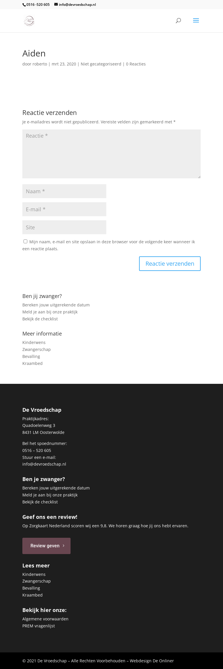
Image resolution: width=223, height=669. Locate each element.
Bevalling (31, 356)
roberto (40, 64)
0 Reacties (136, 64)
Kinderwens (34, 342)
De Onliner (163, 660)
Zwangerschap (36, 349)
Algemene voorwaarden (45, 619)
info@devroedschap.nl (44, 464)
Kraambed (32, 363)
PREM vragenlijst (38, 626)
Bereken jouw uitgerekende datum (56, 305)
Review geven (45, 546)
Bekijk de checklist (40, 319)
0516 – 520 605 (36, 450)
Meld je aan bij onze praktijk (50, 312)
